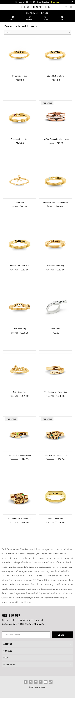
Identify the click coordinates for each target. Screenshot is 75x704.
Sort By (37, 32)
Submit (62, 641)
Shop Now (55, 2)
